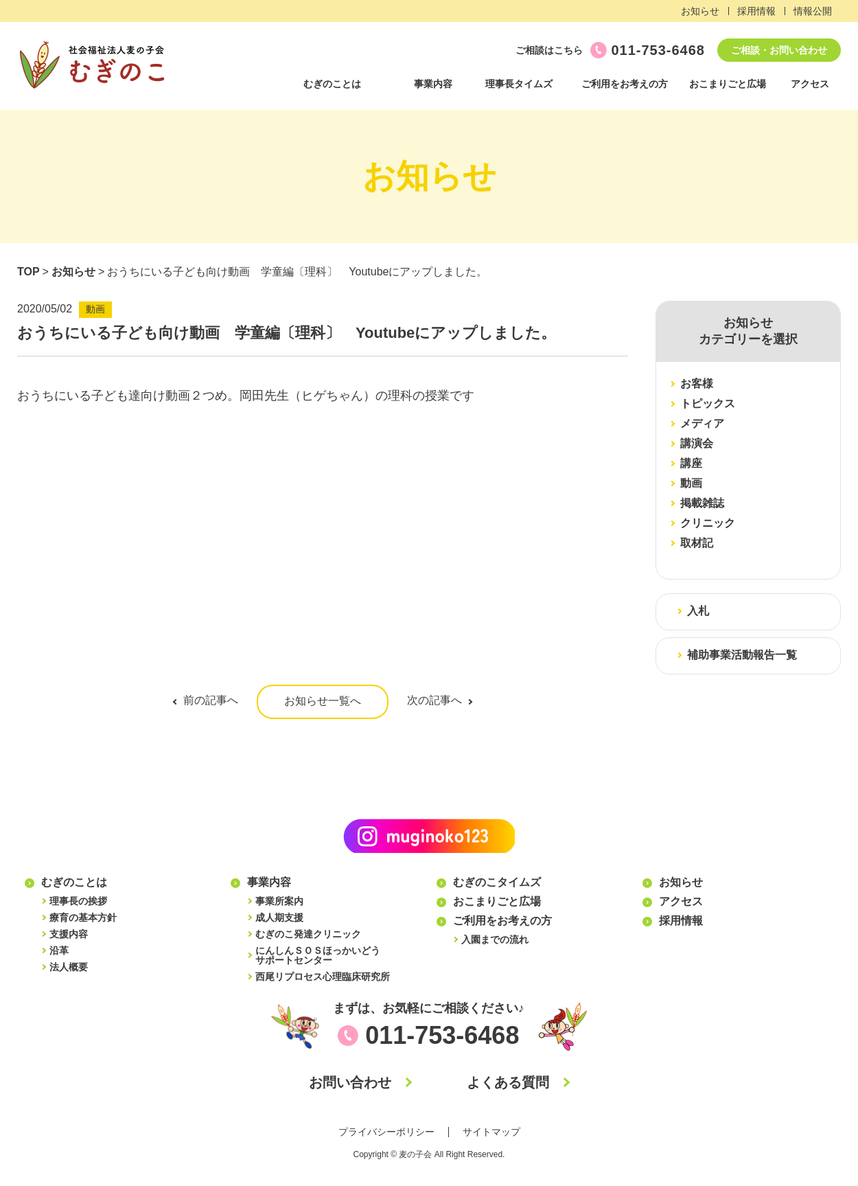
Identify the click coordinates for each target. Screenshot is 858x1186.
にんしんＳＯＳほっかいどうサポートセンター (317, 955)
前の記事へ (210, 700)
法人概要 (68, 966)
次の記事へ (434, 700)
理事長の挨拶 (78, 901)
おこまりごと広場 (727, 83)
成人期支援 (279, 917)
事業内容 (433, 83)
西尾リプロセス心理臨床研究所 (322, 976)
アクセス (810, 83)
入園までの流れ (495, 939)
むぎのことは (332, 83)
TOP (28, 271)
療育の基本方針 (83, 917)
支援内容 (68, 933)
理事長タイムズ (519, 83)
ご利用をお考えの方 (624, 83)
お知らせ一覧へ (322, 701)
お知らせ (700, 10)
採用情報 (756, 10)
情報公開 (812, 10)
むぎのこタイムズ (497, 882)
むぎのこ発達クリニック (308, 933)
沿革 (59, 950)
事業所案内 (279, 901)
